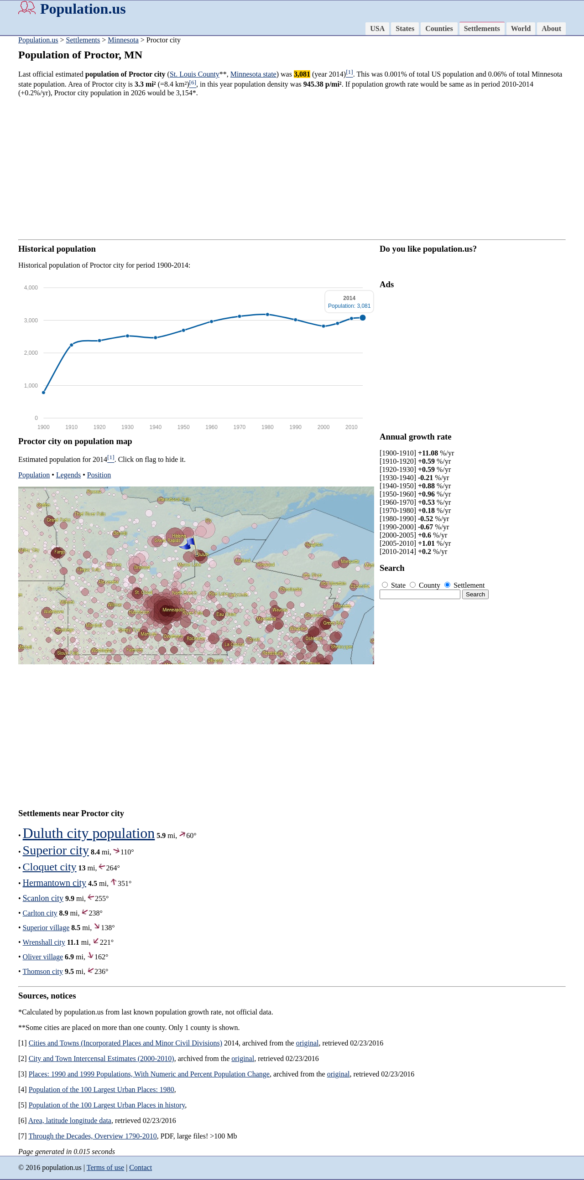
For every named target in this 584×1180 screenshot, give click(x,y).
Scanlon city (43, 898)
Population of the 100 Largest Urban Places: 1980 (101, 1089)
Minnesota (123, 40)
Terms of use (105, 1167)
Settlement (464, 585)
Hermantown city (54, 883)
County (426, 585)
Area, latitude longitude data (69, 1120)
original (307, 1043)
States (405, 28)
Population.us (83, 8)
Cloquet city (50, 867)
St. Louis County (194, 74)
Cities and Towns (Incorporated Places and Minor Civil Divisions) (125, 1043)
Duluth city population (89, 833)
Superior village (46, 928)
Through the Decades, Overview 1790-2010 (92, 1136)
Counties (439, 28)
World (521, 28)
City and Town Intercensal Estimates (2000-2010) (101, 1058)
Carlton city (40, 913)
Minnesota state (253, 74)
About (551, 28)
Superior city (56, 850)
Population (34, 475)
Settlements (482, 28)
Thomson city (43, 971)
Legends (68, 475)
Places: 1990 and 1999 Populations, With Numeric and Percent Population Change (149, 1074)
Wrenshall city (44, 942)
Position (99, 475)
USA (377, 28)
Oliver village (43, 957)
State (394, 585)
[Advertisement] (292, 168)
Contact (140, 1167)
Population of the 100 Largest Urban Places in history (107, 1105)
